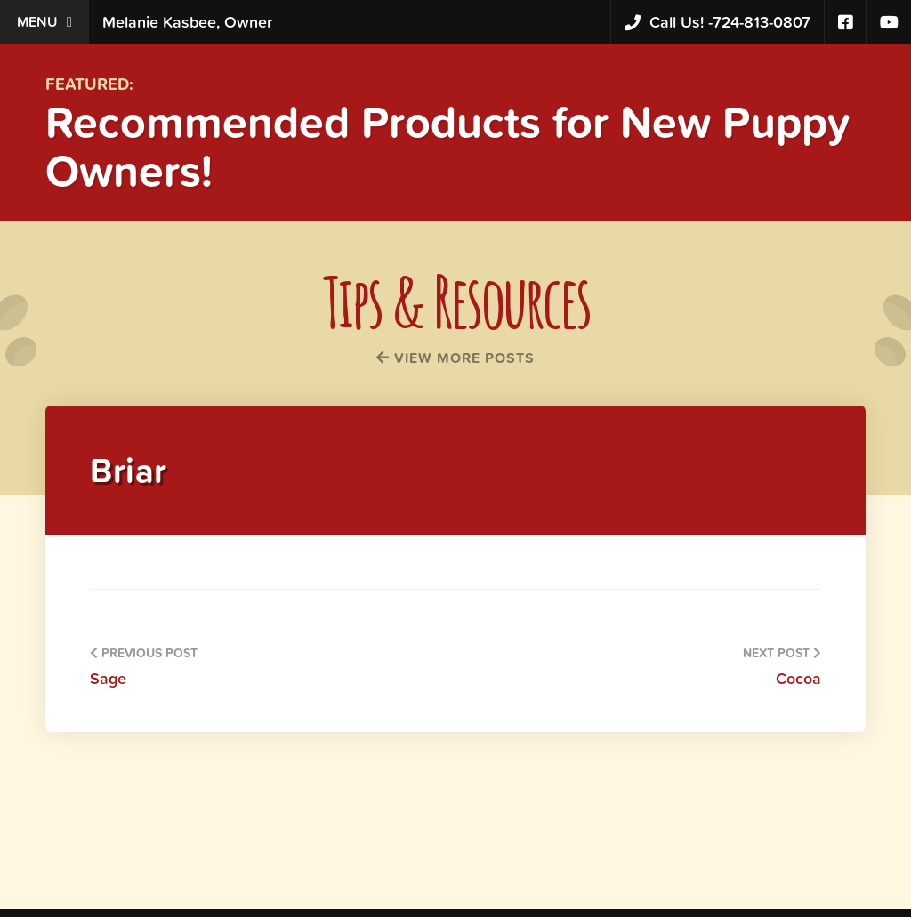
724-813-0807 (717, 22)
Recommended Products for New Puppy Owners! (448, 146)
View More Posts (455, 357)
